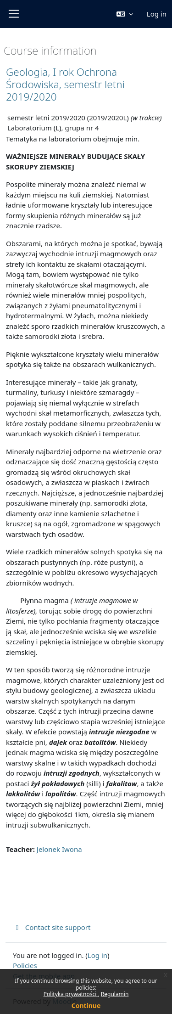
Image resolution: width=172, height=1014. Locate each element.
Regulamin (115, 994)
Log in (156, 13)
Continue (86, 1005)
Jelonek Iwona (59, 849)
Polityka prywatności (71, 994)
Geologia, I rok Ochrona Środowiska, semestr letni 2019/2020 (65, 84)
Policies (25, 965)
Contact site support (51, 927)
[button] (125, 14)
